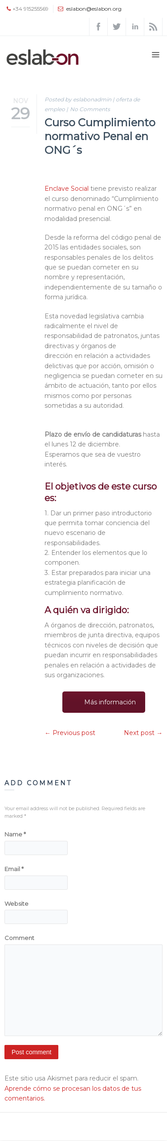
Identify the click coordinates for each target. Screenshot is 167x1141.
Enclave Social (67, 189)
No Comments (90, 109)
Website (16, 903)
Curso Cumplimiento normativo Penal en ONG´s (100, 136)
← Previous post (70, 733)
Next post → (143, 733)
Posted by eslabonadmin (78, 99)
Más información (110, 702)
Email (14, 868)
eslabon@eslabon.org (94, 8)
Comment (19, 937)
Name (15, 834)
